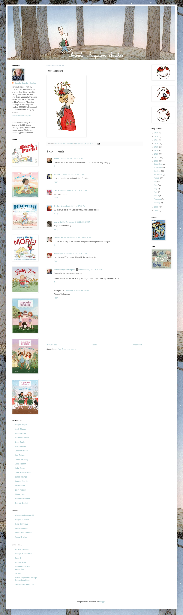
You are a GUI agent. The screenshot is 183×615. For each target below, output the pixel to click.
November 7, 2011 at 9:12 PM (79, 238)
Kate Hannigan (21, 524)
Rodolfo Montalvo (22, 499)
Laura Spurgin (21, 477)
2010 (156, 207)
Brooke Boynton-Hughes (64, 270)
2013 (156, 154)
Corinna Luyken (22, 438)
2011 (156, 161)
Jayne (56, 159)
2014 (156, 150)
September (158, 174)
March (156, 195)
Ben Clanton (20, 433)
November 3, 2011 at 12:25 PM (73, 206)
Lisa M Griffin (59, 222)
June (156, 185)
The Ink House (60, 238)
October (157, 171)
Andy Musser (20, 429)
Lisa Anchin (20, 486)
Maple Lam (19, 494)
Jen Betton (19, 455)
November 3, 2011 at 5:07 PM (78, 222)
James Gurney (21, 451)
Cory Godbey (20, 442)
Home (95, 345)
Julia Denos (20, 468)
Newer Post (52, 345)
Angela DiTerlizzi (22, 520)
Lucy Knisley (20, 490)
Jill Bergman (20, 464)
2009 (156, 210)
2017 (156, 140)
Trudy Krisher (21, 537)
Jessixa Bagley (21, 459)
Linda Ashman (21, 528)
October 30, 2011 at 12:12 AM (72, 174)
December (158, 164)
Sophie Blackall (21, 503)
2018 (156, 136)
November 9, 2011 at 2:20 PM (91, 270)
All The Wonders (22, 549)
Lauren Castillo (21, 481)
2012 (156, 157)
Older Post (137, 345)
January (157, 203)
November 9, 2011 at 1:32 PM (75, 253)
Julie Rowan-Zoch (23, 473)
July (155, 182)
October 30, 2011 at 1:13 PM (75, 190)
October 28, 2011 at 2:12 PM (71, 159)
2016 (156, 143)
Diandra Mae (20, 446)
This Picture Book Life (24, 585)
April (156, 192)
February (157, 199)
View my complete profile (22, 116)
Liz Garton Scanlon (23, 533)
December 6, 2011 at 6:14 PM (77, 291)
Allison (57, 174)
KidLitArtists (20, 562)
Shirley (57, 206)
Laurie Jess (59, 190)
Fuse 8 (18, 558)
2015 (156, 147)
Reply (56, 166)
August (157, 178)
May (156, 189)
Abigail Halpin (21, 425)
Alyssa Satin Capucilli (24, 515)
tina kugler (58, 253)
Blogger (102, 602)
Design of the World (23, 554)
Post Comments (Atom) (66, 349)
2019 (156, 133)
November (158, 167)
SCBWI (18, 573)
